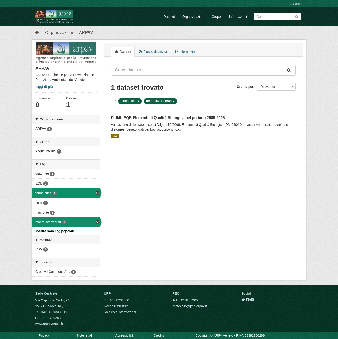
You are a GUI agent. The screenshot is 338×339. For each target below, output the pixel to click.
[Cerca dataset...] (197, 70)
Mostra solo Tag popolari (54, 231)
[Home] (37, 32)
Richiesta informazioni (120, 312)
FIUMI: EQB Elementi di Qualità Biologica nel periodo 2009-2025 (168, 118)
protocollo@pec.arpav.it (190, 306)
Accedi (295, 3)
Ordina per (245, 87)
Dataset (169, 17)
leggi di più (44, 87)
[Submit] (297, 16)
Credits (159, 335)
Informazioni (238, 17)
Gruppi (217, 17)
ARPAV (86, 32)
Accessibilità (124, 335)
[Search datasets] (277, 16)
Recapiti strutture (116, 306)
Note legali (84, 335)
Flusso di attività (153, 52)
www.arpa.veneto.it (49, 324)
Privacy (44, 335)
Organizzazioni (193, 17)
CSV (115, 136)
